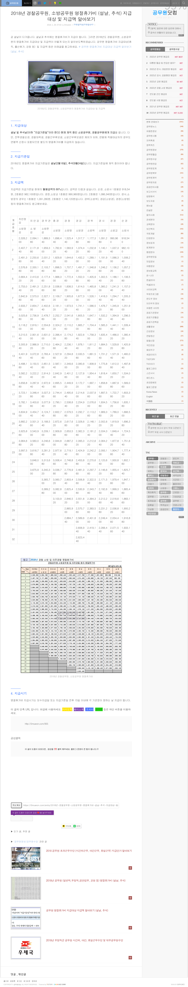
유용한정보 (164, 131)
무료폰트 (177, 466)
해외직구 (164, 350)
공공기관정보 (164, 312)
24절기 (151, 483)
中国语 (164, 401)
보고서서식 (164, 191)
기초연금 (177, 496)
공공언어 (164, 509)
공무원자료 (164, 182)
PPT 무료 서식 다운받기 (161, 432)
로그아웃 (26, 981)
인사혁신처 (165, 462)
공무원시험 (164, 135)
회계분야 (164, 247)
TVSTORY (164, 359)
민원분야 (164, 238)
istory (50, 984)
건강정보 (164, 331)
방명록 (12, 981)
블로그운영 (164, 387)
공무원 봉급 (178, 500)
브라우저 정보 (164, 303)
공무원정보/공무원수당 (83, 25)
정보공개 (164, 242)
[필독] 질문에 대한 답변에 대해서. (165, 28)
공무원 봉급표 (153, 466)
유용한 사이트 (164, 308)
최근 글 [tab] (155, 416)
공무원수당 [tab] (174, 49)
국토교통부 (178, 462)
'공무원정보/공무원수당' (26, 841)
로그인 (19, 981)
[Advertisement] (71, 781)
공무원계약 (164, 177)
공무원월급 (164, 154)
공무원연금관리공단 (153, 462)
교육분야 (164, 224)
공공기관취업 (164, 322)
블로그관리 (164, 368)
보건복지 (164, 229)
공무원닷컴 (12, 3)
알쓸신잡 (164, 340)
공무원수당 (154, 3)
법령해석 (164, 196)
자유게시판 (126, 3)
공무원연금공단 (165, 500)
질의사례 (164, 215)
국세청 (163, 466)
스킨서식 (164, 373)
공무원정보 (164, 149)
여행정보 (164, 266)
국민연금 (164, 345)
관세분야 (164, 219)
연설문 (164, 210)
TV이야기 (164, 363)
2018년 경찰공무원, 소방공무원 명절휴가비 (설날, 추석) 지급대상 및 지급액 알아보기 (71, 16)
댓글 (14, 974)
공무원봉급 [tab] (155, 49)
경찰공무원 (165, 458)
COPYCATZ (180, 984)
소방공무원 (165, 488)
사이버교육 (164, 289)
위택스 (151, 471)
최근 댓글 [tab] (174, 416)
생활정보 (164, 326)
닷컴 (164, 12)
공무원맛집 (164, 256)
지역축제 (164, 140)
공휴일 (151, 505)
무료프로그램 (164, 294)
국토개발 (164, 233)
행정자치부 (178, 509)
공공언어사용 (164, 187)
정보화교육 (164, 270)
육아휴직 (152, 492)
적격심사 (164, 505)
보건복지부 (178, 471)
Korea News (164, 391)
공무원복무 (164, 173)
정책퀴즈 (164, 145)
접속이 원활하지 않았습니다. (163, 32)
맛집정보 (164, 261)
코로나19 (177, 505)
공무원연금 (164, 163)
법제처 (151, 488)
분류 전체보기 (164, 121)
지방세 (163, 479)
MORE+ (181, 35)
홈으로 (6, 981)
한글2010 (164, 280)
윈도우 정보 (164, 298)
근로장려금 (178, 492)
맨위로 (34, 981)
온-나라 (164, 275)
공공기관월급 (164, 317)
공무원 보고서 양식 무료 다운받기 (165, 427)
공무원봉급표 (164, 3)
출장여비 (177, 483)
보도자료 (164, 201)
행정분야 (164, 252)
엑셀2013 (164, 284)
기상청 (151, 509)
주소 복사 (16, 805)
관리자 (175, 3)
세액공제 (177, 475)
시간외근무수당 (178, 479)
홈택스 (151, 475)
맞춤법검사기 (136, 3)
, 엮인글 (21, 974)
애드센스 (164, 377)
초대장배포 (164, 382)
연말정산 (145, 3)
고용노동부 (178, 488)
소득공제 (164, 496)
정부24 (163, 471)
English (164, 396)
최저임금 (152, 500)
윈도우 (176, 458)
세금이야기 (164, 354)
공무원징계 (164, 168)
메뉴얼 (164, 205)
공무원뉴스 (164, 126)
